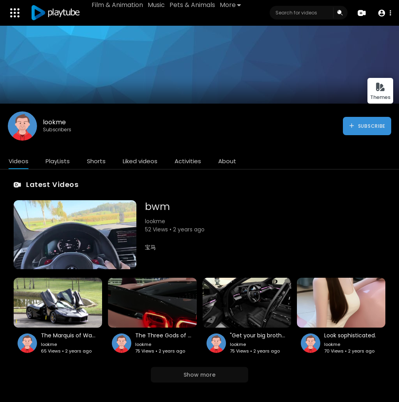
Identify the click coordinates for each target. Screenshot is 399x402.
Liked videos (140, 161)
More (230, 4)
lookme (54, 122)
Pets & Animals (192, 4)
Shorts (96, 161)
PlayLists (58, 161)
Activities (188, 161)
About (227, 161)
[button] (384, 13)
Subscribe (366, 125)
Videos (18, 161)
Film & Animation (117, 4)
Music (156, 4)
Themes (380, 91)
